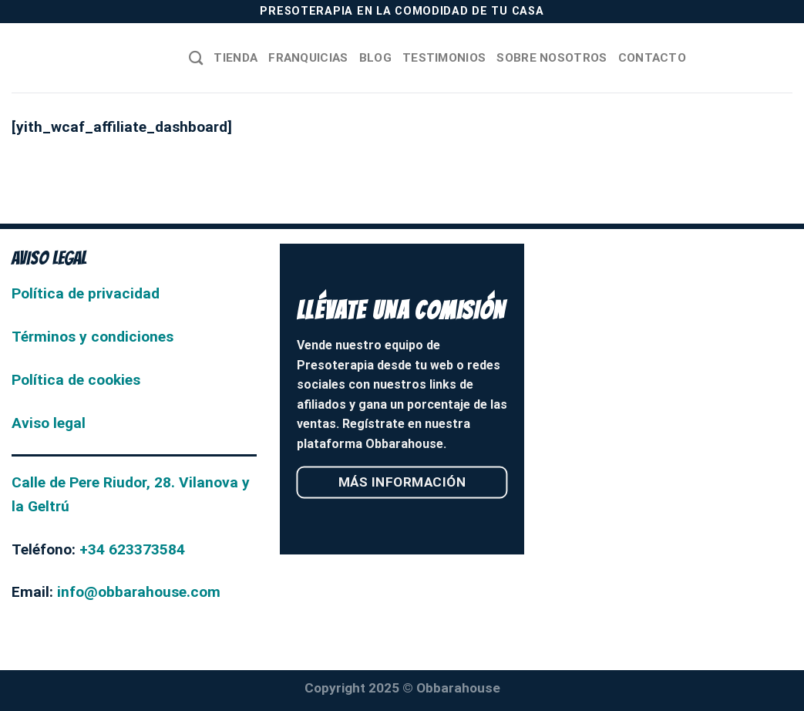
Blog (375, 58)
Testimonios (444, 58)
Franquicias (308, 58)
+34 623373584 (132, 549)
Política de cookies (76, 380)
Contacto (652, 58)
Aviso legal (49, 423)
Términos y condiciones (92, 336)
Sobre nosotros (551, 58)
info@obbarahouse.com (138, 592)
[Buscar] (196, 58)
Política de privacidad (86, 293)
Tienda (235, 58)
